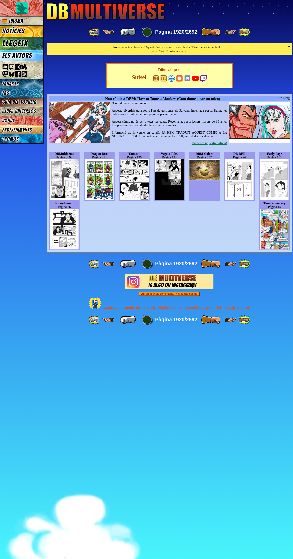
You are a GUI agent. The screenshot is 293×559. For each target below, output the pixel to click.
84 (156, 306)
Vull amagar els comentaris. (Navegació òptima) (169, 521)
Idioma (12, 21)
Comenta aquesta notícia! (209, 371)
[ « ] (128, 32)
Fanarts (10, 83)
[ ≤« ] (108, 32)
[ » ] (211, 32)
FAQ (6, 93)
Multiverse (106, 11)
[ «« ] (95, 32)
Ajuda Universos (19, 111)
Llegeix (15, 43)
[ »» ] (244, 32)
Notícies (13, 31)
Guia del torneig (19, 102)
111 (163, 306)
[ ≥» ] (230, 32)
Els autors (17, 55)
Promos (10, 139)
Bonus (8, 120)
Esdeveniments (17, 129)
